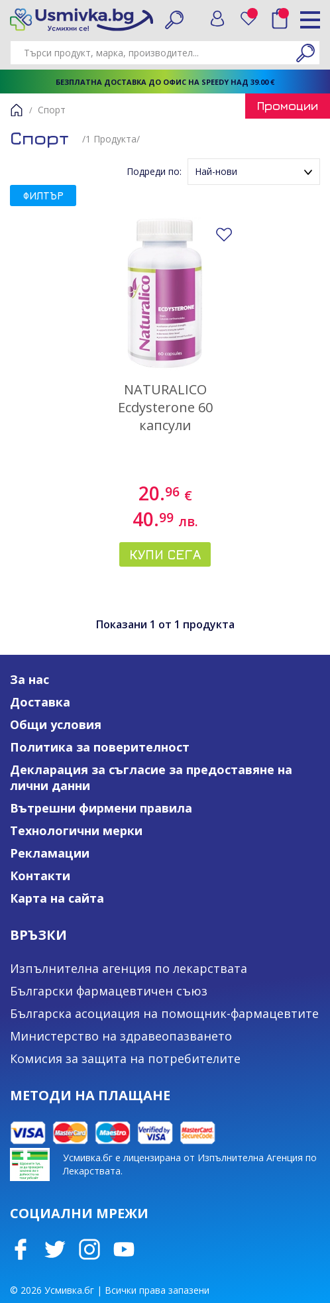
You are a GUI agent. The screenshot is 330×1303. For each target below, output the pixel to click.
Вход (217, 18)
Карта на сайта (57, 898)
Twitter (55, 1249)
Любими (253, 15)
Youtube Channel (124, 1249)
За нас (29, 679)
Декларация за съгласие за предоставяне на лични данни (151, 777)
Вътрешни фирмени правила (101, 808)
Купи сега (165, 554)
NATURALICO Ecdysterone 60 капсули (165, 407)
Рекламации (49, 853)
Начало (16, 110)
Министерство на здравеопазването (121, 1036)
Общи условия (55, 724)
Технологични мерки (76, 830)
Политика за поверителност (100, 747)
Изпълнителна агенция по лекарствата (128, 968)
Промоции (287, 106)
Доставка (40, 702)
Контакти (40, 875)
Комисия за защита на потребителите (125, 1058)
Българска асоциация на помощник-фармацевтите (164, 1013)
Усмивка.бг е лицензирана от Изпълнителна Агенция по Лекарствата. (190, 1164)
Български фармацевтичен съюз (108, 991)
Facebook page (20, 1249)
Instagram (89, 1249)
